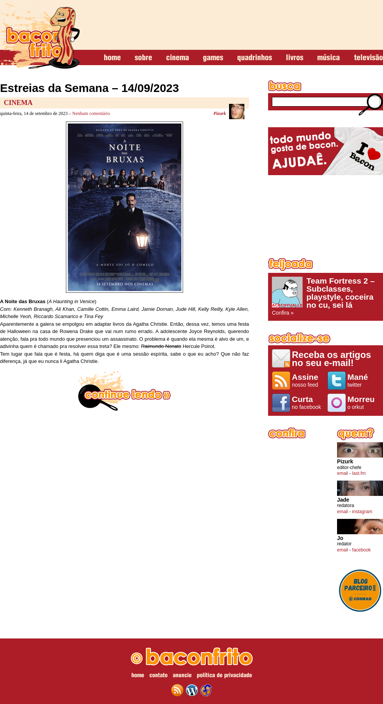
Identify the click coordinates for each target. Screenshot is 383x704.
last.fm (358, 473)
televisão (368, 58)
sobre (143, 58)
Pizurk (219, 113)
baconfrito (40, 36)
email (342, 473)
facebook (361, 550)
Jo (340, 538)
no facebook (308, 402)
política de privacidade (224, 676)
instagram (362, 511)
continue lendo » (124, 391)
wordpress (192, 690)
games (213, 58)
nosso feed (308, 380)
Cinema (18, 103)
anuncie (182, 676)
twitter (363, 380)
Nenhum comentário (91, 113)
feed (177, 690)
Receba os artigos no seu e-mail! (331, 359)
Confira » (325, 296)
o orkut (363, 402)
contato (158, 676)
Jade (343, 500)
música (329, 58)
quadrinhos (254, 58)
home (112, 58)
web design (206, 690)
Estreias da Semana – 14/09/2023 (89, 88)
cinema (177, 58)
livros (294, 58)
